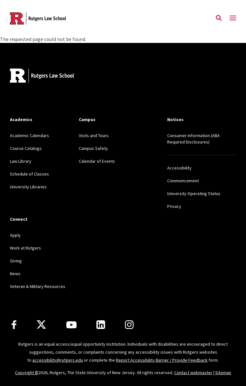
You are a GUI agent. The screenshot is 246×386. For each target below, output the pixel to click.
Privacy (174, 206)
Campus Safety (93, 148)
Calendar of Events (97, 161)
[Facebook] (14, 324)
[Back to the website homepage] (38, 18)
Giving (16, 261)
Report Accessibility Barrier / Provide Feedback (162, 360)
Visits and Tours (94, 135)
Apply (15, 235)
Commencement (183, 181)
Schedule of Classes (29, 174)
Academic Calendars (29, 135)
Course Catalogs (26, 148)
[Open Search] (219, 18)
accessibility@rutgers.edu (57, 360)
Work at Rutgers (25, 248)
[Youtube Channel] (71, 324)
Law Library (20, 161)
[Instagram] (129, 324)
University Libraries (28, 187)
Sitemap (223, 372)
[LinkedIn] (100, 324)
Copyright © (26, 372)
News (15, 273)
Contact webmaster (193, 372)
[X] (41, 324)
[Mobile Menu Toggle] (233, 18)
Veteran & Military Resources (37, 286)
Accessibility (179, 168)
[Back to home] (52, 76)
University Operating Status (193, 193)
